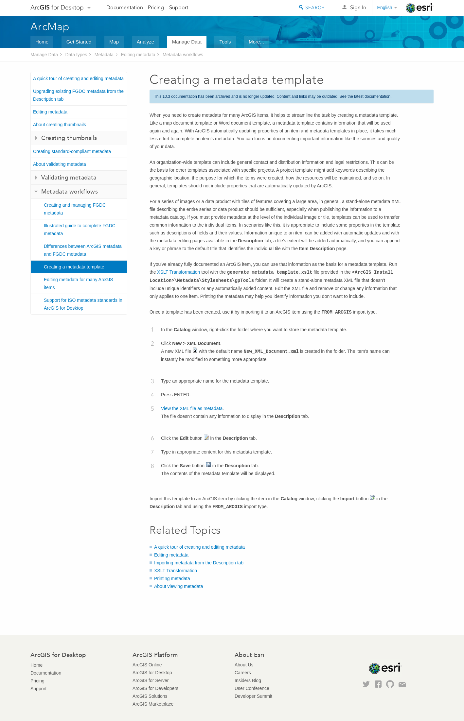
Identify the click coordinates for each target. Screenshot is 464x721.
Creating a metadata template (74, 266)
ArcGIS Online (147, 664)
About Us (244, 664)
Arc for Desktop (57, 7)
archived (222, 96)
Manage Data (187, 41)
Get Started (79, 41)
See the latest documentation (365, 96)
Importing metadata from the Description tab (198, 562)
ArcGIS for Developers (155, 688)
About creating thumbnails (59, 124)
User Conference (252, 688)
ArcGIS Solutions (150, 696)
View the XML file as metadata (192, 408)
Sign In (358, 7)
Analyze (145, 41)
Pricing (156, 7)
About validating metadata (59, 164)
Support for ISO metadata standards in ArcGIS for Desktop (83, 304)
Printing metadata (172, 578)
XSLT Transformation (178, 272)
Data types (76, 54)
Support (178, 7)
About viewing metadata (178, 586)
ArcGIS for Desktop (152, 672)
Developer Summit (253, 696)
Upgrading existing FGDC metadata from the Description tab (78, 95)
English (384, 7)
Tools (225, 41)
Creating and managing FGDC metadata (75, 208)
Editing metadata (138, 54)
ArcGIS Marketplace (153, 704)
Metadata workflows (183, 54)
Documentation (124, 7)
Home (41, 41)
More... (256, 41)
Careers (243, 672)
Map (114, 41)
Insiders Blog (248, 680)
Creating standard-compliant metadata (72, 151)
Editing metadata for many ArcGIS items (78, 283)
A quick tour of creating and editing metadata (78, 78)
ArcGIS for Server (151, 680)
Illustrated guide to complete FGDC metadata (80, 229)
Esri (420, 8)
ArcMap (50, 26)
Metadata (104, 54)
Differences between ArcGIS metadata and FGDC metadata (83, 250)
